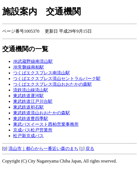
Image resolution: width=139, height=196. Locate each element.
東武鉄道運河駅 (28, 95)
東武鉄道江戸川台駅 (32, 101)
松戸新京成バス (28, 135)
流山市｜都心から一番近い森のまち (43, 148)
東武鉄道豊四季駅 (30, 118)
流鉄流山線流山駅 (30, 90)
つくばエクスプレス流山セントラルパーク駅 (56, 78)
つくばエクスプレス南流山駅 (41, 73)
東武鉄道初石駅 (28, 107)
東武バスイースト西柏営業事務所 (46, 124)
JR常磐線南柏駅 (28, 67)
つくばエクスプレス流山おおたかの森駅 (52, 84)
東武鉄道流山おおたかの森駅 (41, 113)
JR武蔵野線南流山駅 (33, 61)
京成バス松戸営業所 (32, 130)
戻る (89, 148)
